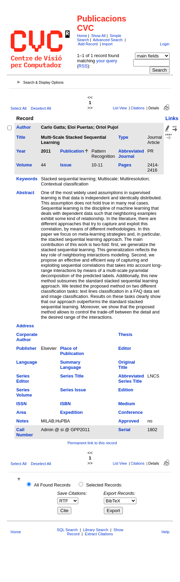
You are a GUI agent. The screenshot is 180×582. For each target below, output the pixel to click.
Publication (72, 151)
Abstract (25, 192)
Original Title (126, 365)
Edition (125, 389)
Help (165, 532)
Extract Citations (99, 534)
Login (164, 44)
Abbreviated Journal (131, 153)
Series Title (72, 376)
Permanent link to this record (92, 443)
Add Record (88, 44)
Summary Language (70, 365)
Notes (22, 421)
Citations (138, 108)
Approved (128, 421)
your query (106, 60)
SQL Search (67, 530)
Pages (125, 164)
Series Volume (24, 392)
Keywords (26, 178)
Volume (24, 164)
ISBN (65, 403)
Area (21, 412)
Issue (66, 164)
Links (172, 118)
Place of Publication (72, 351)
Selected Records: (104, 485)
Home (82, 36)
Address (25, 325)
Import (107, 44)
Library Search (95, 530)
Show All (98, 36)
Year (21, 151)
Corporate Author (26, 337)
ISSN (21, 403)
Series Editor (22, 378)
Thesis (125, 334)
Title (20, 137)
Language (26, 362)
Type (123, 137)
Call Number (24, 432)
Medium (126, 403)
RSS (83, 66)
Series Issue (73, 389)
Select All (19, 108)
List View (120, 108)
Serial (124, 429)
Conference (130, 412)
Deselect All (41, 108)
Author (23, 127)
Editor (124, 348)
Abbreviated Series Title (131, 378)
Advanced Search (108, 40)
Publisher (26, 348)
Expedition (71, 412)
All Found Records (52, 485)
